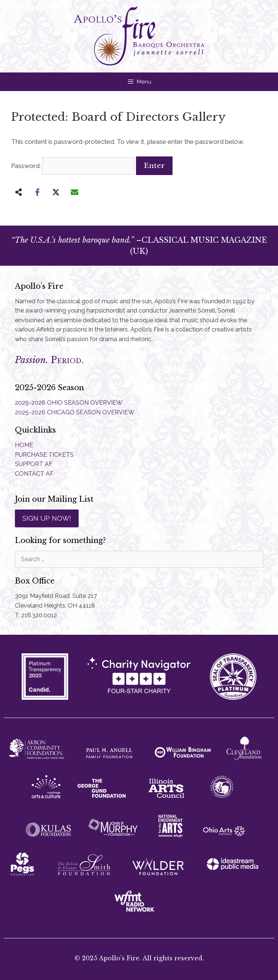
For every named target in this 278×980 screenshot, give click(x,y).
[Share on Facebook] (37, 192)
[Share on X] (55, 192)
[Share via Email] (74, 192)
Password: (73, 165)
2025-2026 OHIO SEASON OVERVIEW (69, 402)
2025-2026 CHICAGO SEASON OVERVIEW (75, 412)
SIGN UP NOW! (46, 518)
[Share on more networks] (18, 192)
